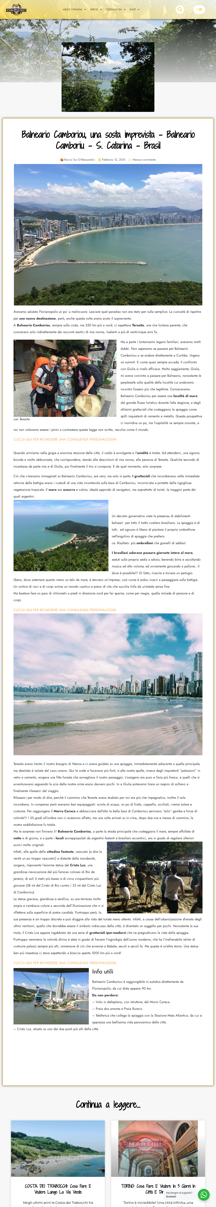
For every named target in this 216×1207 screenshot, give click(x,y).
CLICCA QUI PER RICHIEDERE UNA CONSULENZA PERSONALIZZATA (65, 439)
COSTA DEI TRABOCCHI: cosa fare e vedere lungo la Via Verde (58, 1189)
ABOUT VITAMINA (74, 9)
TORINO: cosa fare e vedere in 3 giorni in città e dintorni (158, 1189)
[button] (180, 9)
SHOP (134, 9)
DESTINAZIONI (115, 9)
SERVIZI (96, 9)
